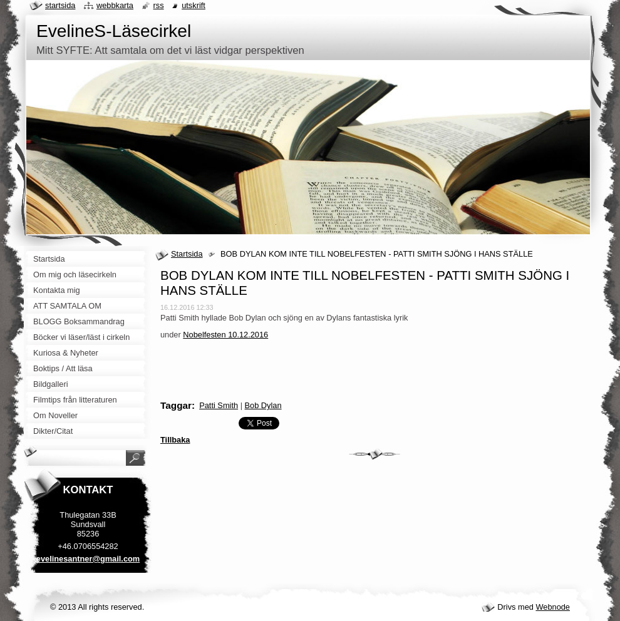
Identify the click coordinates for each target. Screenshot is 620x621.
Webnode (552, 607)
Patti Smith (218, 405)
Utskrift (193, 5)
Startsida (187, 254)
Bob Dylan (263, 405)
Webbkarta (114, 5)
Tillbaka (175, 439)
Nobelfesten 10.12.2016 (225, 334)
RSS (158, 5)
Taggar (176, 405)
